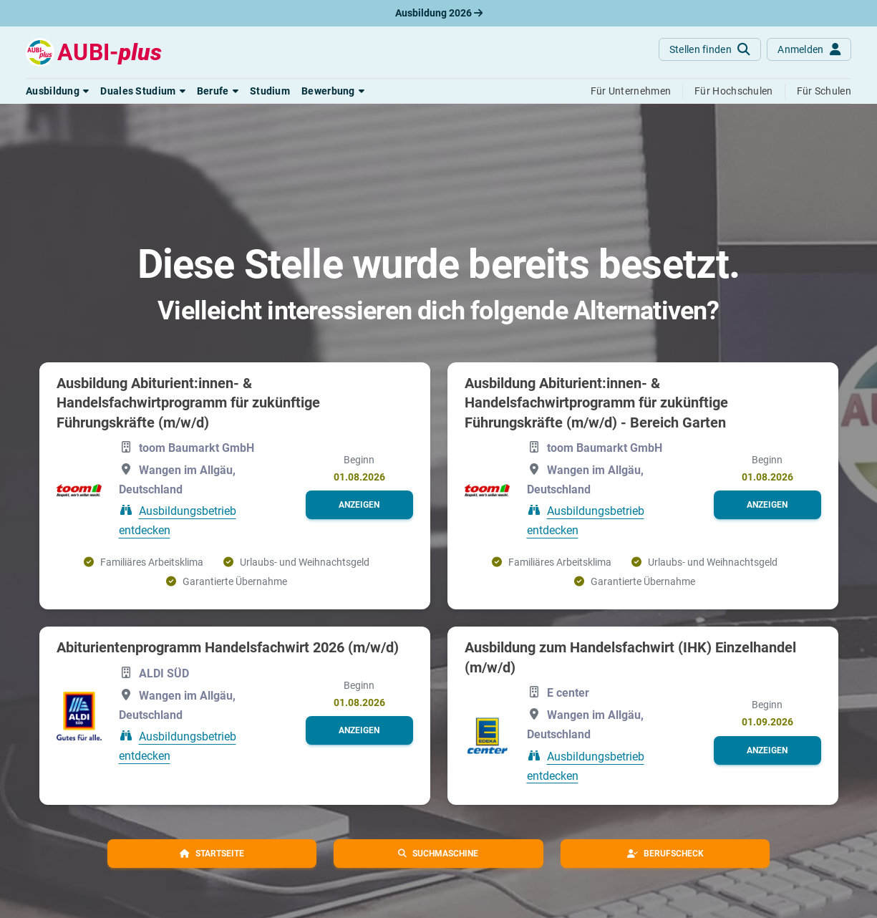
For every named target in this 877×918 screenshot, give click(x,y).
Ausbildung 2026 (439, 13)
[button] (57, 91)
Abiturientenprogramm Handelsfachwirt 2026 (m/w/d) (228, 647)
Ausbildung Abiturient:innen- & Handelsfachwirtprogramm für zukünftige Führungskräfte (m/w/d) (188, 403)
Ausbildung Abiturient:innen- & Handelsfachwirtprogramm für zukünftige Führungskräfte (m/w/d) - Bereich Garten (596, 403)
